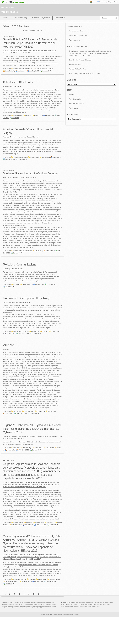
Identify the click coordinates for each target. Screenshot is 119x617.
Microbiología (29, 411)
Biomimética (17, 115)
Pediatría (29, 522)
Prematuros (39, 522)
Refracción (50, 448)
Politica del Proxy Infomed (78, 35)
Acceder (72, 94)
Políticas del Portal (7, 602)
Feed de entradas (75, 99)
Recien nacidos (55, 579)
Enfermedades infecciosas (22, 251)
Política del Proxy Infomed (41, 18)
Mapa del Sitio (112, 2)
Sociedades (15, 525)
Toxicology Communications (19, 264)
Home (5, 18)
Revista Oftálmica (75, 64)
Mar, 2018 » (37, 30)
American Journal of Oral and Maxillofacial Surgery (21, 137)
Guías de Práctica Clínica (44, 68)
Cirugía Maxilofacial (20, 157)
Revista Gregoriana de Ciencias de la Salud (84, 73)
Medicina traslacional (20, 331)
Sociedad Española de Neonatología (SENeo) (44, 562)
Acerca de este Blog (20, 18)
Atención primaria (19, 579)
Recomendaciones (11, 581)
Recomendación (60, 18)
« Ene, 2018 (27, 30)
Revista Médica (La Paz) (77, 69)
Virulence (8, 345)
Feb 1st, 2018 (34, 71)
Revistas (28, 115)
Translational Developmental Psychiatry (26, 298)
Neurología (9, 71)
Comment (45, 71)
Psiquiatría (35, 331)
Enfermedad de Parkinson (22, 68)
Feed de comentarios (76, 103)
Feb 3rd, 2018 (41, 525)
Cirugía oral (34, 157)
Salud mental (55, 331)
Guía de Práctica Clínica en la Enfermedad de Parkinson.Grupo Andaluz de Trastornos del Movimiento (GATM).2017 (30, 43)
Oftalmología (27, 448)
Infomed (49, 614)
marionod (21, 71)
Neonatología (18, 522)
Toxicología (27, 284)
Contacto (102, 2)
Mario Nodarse (9, 11)
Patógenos (41, 411)
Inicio (94, 2)
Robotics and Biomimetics (18, 82)
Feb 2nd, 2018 (52, 284)
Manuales (16, 448)
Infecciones (17, 411)
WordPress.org (74, 108)
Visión (59, 448)
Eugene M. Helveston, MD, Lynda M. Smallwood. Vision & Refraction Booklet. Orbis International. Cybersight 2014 (32, 428)
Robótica (37, 115)
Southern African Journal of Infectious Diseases (31, 173)
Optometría (39, 448)
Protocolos (50, 522)
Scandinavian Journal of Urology (80, 60)
